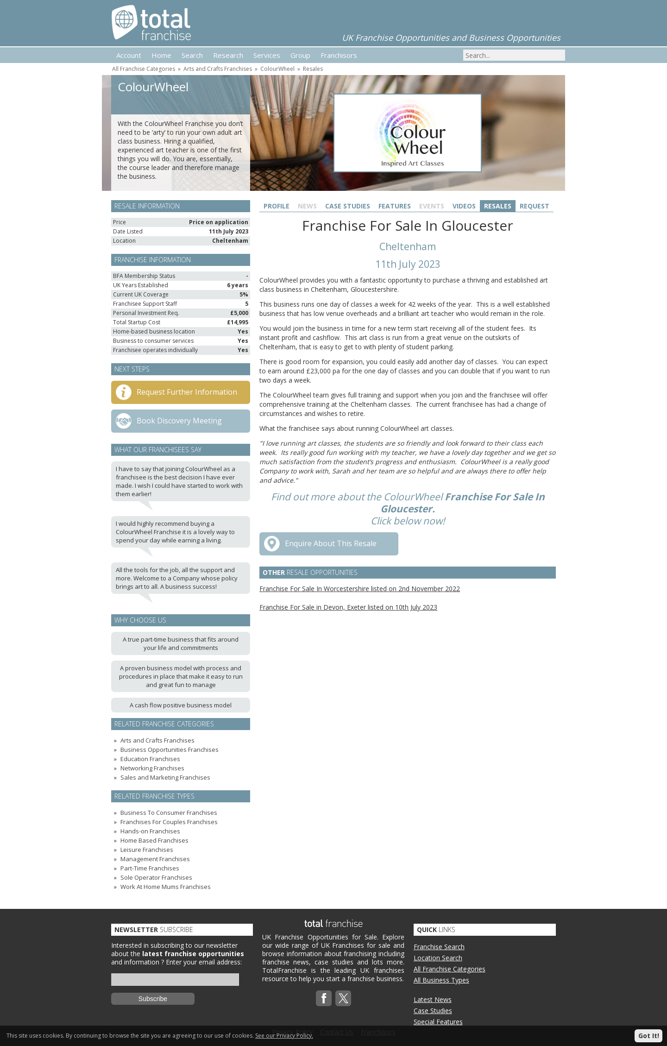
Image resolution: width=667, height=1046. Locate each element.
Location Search (438, 957)
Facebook (324, 998)
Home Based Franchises (154, 840)
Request (534, 206)
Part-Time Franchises (149, 868)
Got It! (648, 1035)
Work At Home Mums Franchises (165, 886)
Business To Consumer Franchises (168, 812)
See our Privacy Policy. (284, 1036)
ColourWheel (277, 69)
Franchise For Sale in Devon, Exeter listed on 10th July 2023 (348, 607)
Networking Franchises (152, 768)
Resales (313, 69)
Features (394, 206)
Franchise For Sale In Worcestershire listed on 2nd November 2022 (359, 588)
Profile (276, 206)
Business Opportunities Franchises (169, 749)
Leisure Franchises (146, 849)
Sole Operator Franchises (156, 877)
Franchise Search (439, 946)
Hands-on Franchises (150, 831)
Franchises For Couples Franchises (169, 822)
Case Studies (347, 206)
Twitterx (343, 998)
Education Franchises (150, 759)
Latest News (433, 999)
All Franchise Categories (143, 69)
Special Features (438, 1021)
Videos (464, 206)
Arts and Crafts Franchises (217, 69)
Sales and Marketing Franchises (165, 777)
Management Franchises (155, 859)
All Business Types (441, 980)
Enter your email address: (204, 962)
